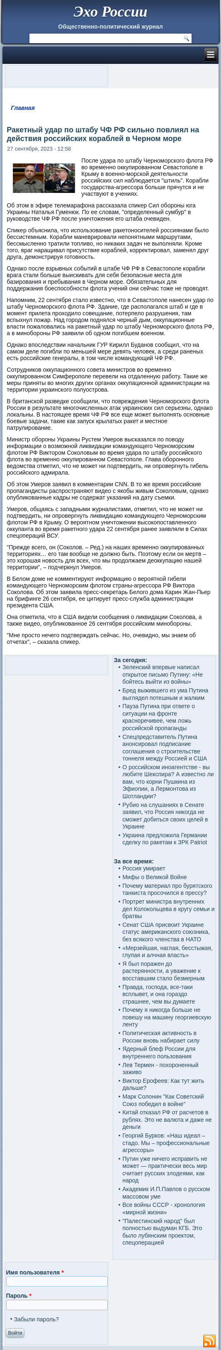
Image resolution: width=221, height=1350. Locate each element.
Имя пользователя (35, 1272)
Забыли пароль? (36, 1319)
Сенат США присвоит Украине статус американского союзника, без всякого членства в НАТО (166, 932)
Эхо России (110, 11)
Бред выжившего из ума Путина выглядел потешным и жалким (165, 694)
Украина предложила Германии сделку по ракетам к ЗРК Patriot (164, 839)
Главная (23, 108)
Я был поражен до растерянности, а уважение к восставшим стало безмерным (163, 971)
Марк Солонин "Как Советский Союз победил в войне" (163, 1100)
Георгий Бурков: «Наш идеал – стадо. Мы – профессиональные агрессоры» (166, 1142)
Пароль (19, 1295)
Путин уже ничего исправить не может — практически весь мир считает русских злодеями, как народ (164, 1169)
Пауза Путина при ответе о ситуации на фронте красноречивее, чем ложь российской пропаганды (158, 717)
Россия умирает (143, 868)
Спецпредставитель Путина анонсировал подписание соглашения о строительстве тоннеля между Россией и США (164, 747)
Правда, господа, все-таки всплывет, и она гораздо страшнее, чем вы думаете (158, 994)
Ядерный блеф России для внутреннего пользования (158, 1052)
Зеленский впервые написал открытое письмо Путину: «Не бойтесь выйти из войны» (162, 674)
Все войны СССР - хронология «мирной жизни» (163, 1208)
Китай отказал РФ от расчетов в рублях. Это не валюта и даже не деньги (167, 1119)
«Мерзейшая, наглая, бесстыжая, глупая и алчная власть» (167, 952)
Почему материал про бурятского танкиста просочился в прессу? (167, 889)
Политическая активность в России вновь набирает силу (160, 1037)
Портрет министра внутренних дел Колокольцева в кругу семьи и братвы (168, 908)
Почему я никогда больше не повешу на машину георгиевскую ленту (166, 1017)
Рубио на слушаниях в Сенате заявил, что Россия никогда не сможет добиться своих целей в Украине (165, 816)
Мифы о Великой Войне (154, 877)
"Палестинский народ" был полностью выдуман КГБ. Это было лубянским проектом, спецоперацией (162, 1232)
